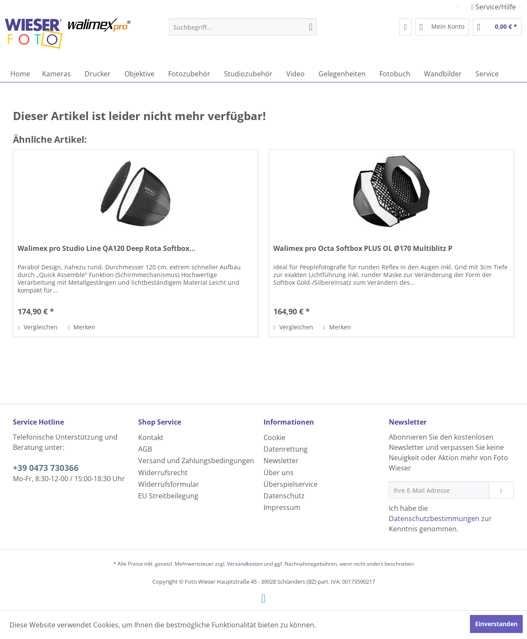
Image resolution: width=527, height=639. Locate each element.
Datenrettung (286, 449)
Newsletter (281, 460)
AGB (145, 449)
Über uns (279, 472)
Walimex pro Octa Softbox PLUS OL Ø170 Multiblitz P (362, 248)
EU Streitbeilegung (168, 495)
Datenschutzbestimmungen (434, 518)
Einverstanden (496, 624)
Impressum (282, 507)
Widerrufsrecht (163, 472)
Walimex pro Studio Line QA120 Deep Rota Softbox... (107, 248)
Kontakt (151, 437)
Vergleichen (37, 327)
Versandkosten (245, 563)
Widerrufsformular (168, 484)
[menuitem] (243, 27)
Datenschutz (284, 495)
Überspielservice (291, 484)
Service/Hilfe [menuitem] (494, 7)
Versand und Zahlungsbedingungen (196, 460)
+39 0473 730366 (46, 467)
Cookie (274, 437)
